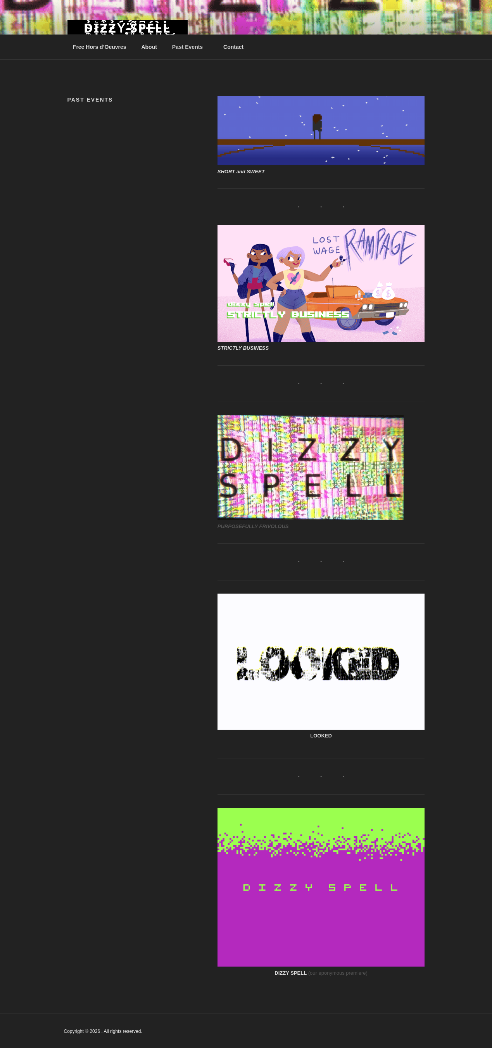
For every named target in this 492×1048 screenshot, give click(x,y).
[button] (321, 130)
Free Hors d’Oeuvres (99, 47)
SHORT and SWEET (241, 171)
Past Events (191, 47)
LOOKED (321, 736)
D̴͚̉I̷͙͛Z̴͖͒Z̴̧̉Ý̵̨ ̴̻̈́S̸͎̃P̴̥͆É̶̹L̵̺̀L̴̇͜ (127, 28)
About (149, 47)
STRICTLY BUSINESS (243, 348)
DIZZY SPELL (290, 973)
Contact (233, 47)
